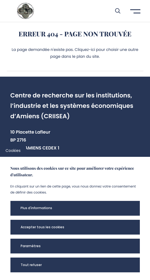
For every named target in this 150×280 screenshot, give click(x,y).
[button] (115, 11)
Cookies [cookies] (13, 150)
